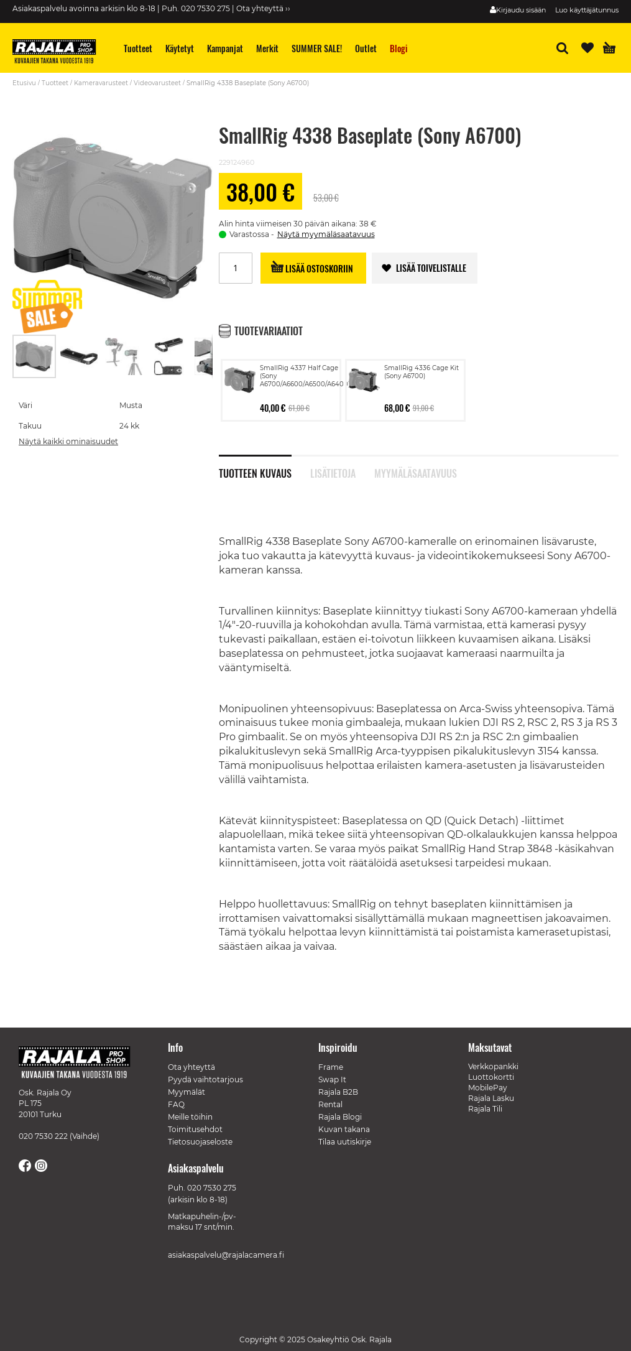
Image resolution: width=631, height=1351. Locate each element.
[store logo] (59, 53)
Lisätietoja (333, 472)
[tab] (264, 466)
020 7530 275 (211, 1187)
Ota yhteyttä (191, 1067)
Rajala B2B (338, 1092)
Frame (330, 1067)
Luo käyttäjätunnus (587, 10)
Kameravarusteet (101, 83)
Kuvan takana (344, 1129)
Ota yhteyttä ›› (263, 8)
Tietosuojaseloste (200, 1141)
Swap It (332, 1079)
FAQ (176, 1104)
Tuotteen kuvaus (255, 472)
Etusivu (24, 83)
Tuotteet (55, 83)
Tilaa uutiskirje (344, 1141)
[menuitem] (138, 48)
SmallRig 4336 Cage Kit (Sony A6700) (421, 372)
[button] (79, 356)
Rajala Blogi (340, 1116)
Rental (330, 1104)
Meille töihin (190, 1116)
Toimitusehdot (195, 1129)
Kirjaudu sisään (521, 10)
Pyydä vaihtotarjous (205, 1079)
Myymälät (186, 1092)
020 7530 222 (43, 1136)
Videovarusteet (157, 83)
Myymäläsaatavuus (415, 472)
